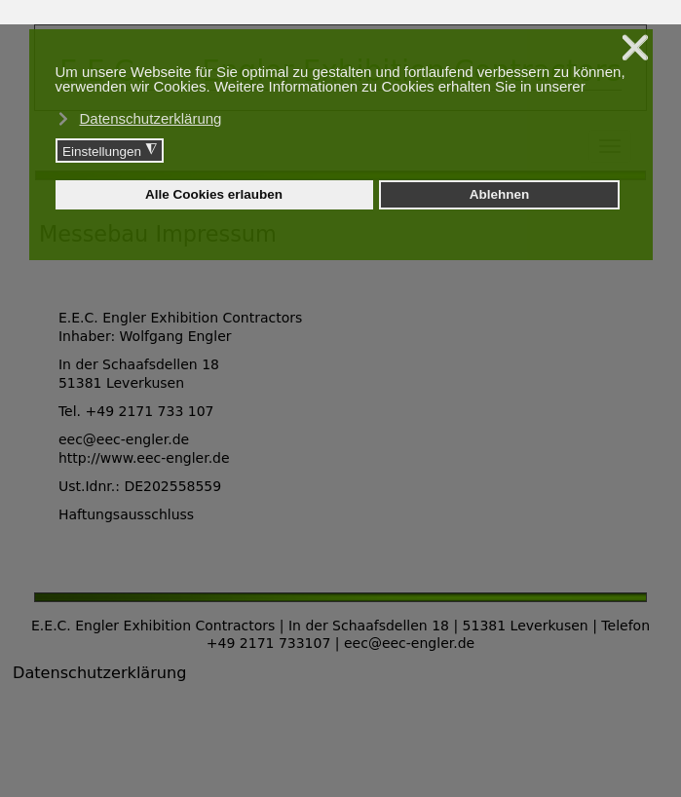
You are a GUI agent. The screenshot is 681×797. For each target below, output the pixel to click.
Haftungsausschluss (126, 514)
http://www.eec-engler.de (144, 458)
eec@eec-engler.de (123, 439)
